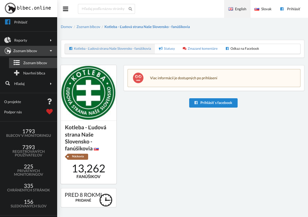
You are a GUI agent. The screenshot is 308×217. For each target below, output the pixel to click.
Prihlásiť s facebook (213, 102)
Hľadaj (28, 83)
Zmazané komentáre (200, 49)
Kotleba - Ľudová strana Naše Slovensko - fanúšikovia (147, 26)
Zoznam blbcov (28, 50)
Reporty (28, 40)
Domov (66, 26)
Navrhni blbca (29, 73)
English (237, 9)
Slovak (262, 9)
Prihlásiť (290, 9)
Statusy (167, 49)
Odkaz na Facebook (242, 49)
